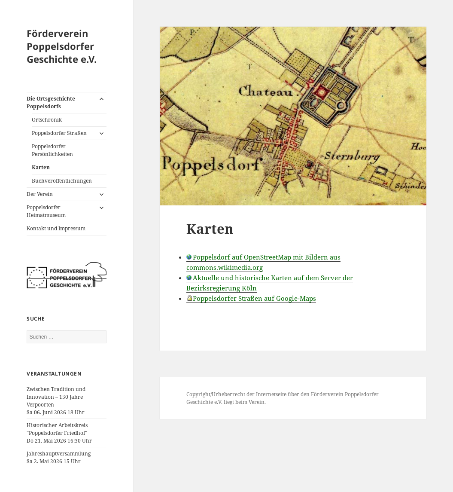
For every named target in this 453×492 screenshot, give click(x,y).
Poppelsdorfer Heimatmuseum (46, 211)
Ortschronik (47, 119)
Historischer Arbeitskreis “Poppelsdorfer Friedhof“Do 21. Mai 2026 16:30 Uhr (59, 433)
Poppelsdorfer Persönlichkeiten (52, 150)
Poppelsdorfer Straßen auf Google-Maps (254, 298)
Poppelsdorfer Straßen (59, 133)
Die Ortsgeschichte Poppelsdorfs (51, 102)
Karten (41, 167)
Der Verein (40, 194)
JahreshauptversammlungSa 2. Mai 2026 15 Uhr (59, 457)
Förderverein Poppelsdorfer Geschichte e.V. (62, 46)
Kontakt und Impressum (56, 228)
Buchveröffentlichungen (62, 180)
